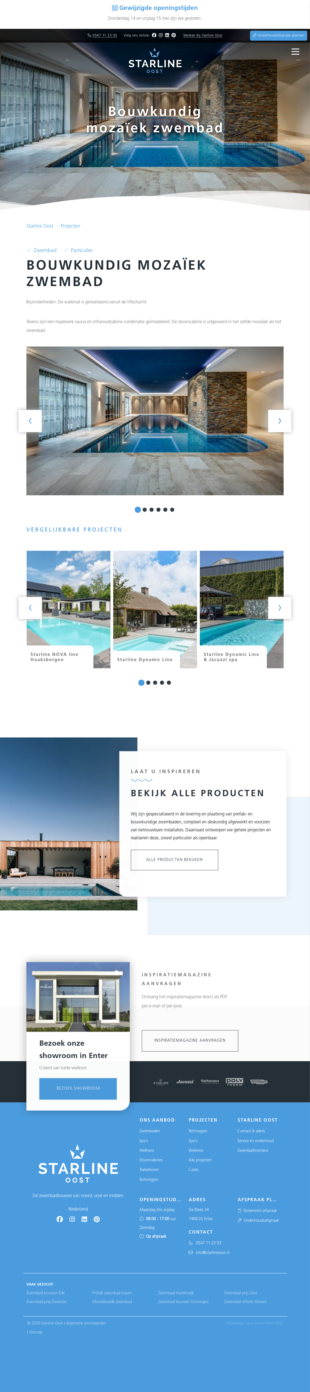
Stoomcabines (151, 1160)
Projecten (70, 226)
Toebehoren (149, 1170)
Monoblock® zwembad (112, 1302)
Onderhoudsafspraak (258, 1221)
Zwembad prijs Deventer (46, 1302)
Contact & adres (251, 1131)
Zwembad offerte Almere (245, 1302)
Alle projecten (200, 1160)
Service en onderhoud (255, 1141)
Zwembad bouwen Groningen (183, 1302)
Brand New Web (269, 1323)
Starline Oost (39, 226)
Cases (193, 1170)
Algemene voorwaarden (86, 1323)
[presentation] (30, 421)
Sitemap (36, 1332)
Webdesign (235, 1323)
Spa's (143, 1141)
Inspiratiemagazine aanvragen (190, 1041)
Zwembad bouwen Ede (45, 1293)
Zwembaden (149, 1131)
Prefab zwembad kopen (112, 1293)
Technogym (148, 1180)
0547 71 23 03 (105, 35)
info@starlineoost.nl (209, 1253)
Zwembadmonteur (253, 1151)
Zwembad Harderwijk (176, 1293)
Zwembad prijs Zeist (241, 1293)
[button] (138, 510)
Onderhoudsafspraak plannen (279, 35)
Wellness (146, 1151)
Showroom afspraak (257, 1211)
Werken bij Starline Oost (202, 35)
